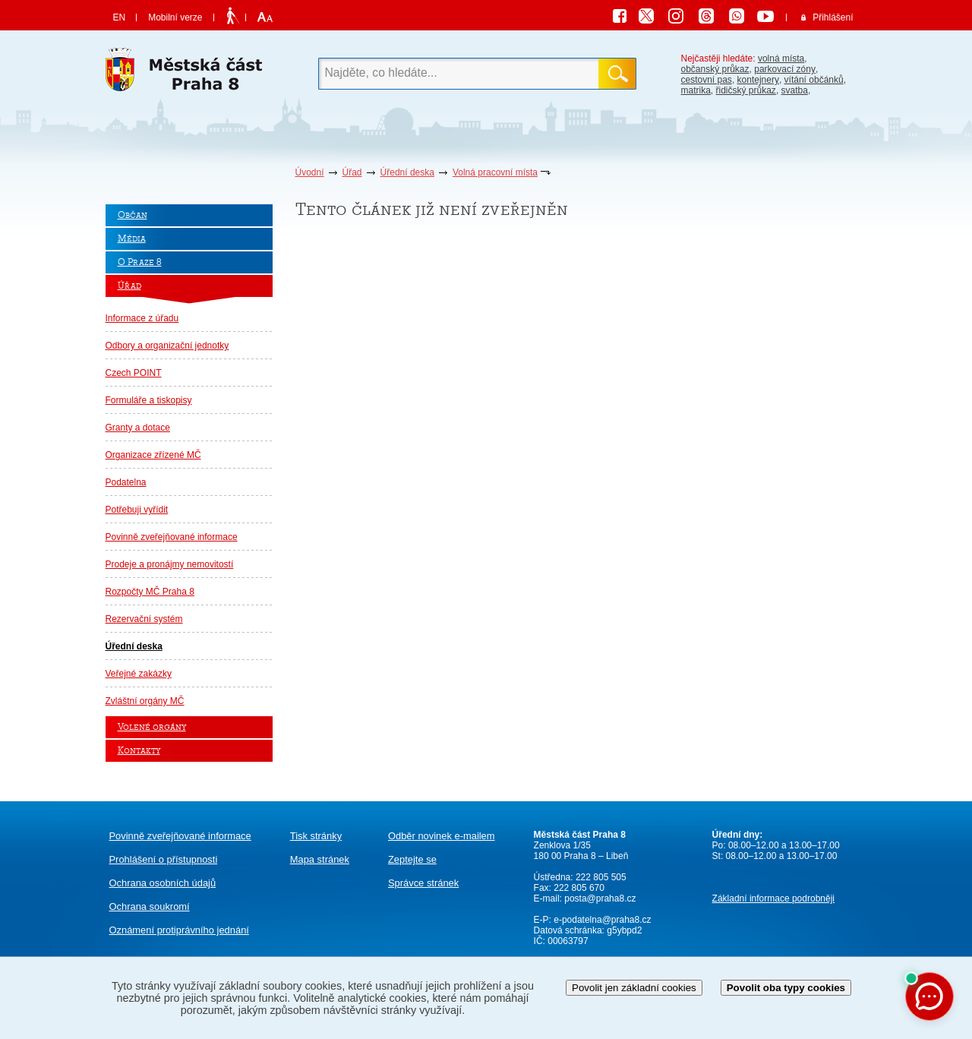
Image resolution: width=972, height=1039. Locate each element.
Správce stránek (423, 883)
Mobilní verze (175, 17)
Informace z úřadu (142, 318)
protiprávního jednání (179, 930)
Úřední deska (407, 172)
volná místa (781, 58)
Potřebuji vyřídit (137, 509)
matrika (696, 90)
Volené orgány (152, 727)
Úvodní (309, 172)
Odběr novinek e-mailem (441, 836)
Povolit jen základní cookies (634, 987)
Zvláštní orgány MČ (145, 701)
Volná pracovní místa (495, 172)
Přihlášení (833, 17)
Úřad (352, 172)
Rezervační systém (144, 619)
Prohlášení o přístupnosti (163, 859)
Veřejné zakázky (139, 673)
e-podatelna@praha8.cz (601, 919)
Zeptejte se (412, 859)
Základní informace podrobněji (773, 898)
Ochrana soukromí (149, 906)
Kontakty (139, 751)
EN (119, 17)
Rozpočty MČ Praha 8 (150, 591)
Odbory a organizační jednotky (167, 345)
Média (132, 239)
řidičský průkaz (746, 90)
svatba (794, 90)
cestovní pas (706, 79)
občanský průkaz (715, 69)
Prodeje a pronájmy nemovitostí (170, 564)
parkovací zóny (785, 69)
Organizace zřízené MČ (153, 455)
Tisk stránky (316, 836)
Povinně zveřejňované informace (172, 537)
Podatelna (126, 482)
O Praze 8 (140, 262)
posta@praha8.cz (600, 898)
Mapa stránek (319, 859)
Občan (132, 215)
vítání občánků (814, 79)
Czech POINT (134, 373)
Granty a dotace (138, 427)
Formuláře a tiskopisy (149, 400)
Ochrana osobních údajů (162, 883)
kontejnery (758, 79)
